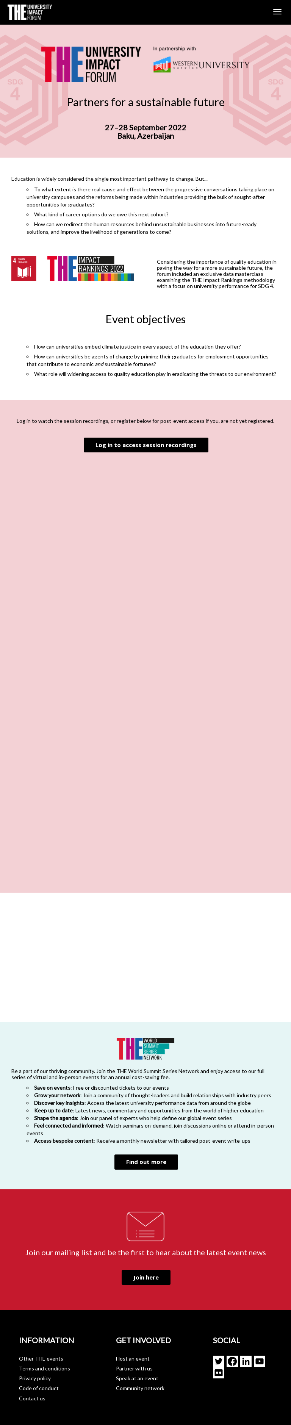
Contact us (32, 1398)
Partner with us (134, 1368)
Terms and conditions (44, 1368)
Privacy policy (35, 1378)
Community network (140, 1388)
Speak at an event (137, 1378)
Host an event (133, 1358)
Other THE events (41, 1358)
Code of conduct (39, 1388)
